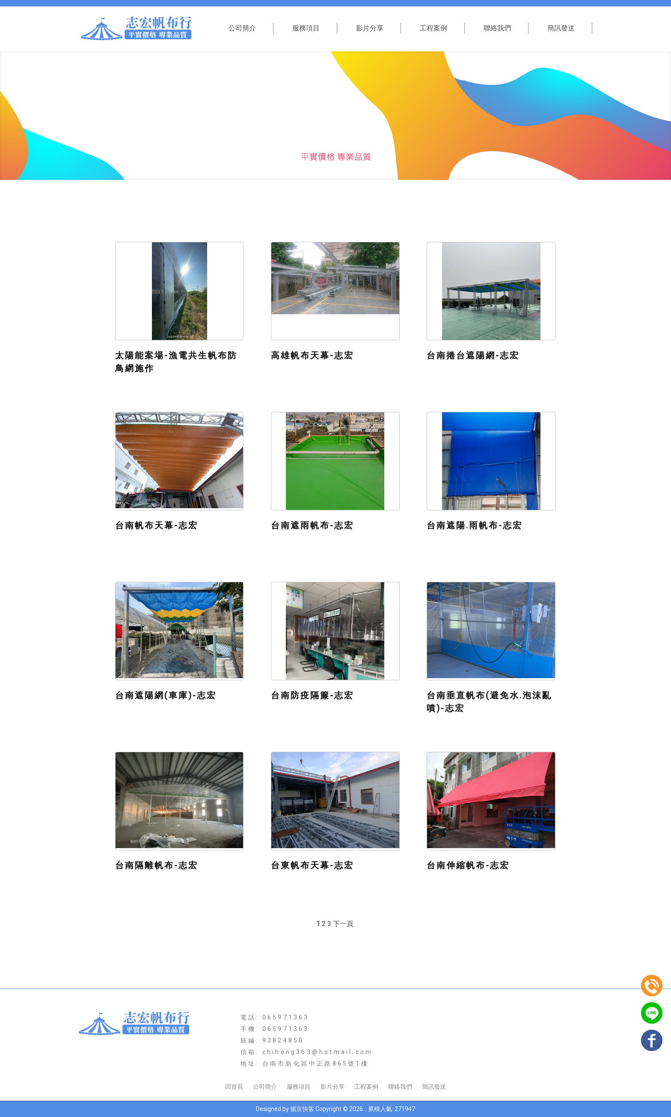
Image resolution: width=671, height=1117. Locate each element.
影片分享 (369, 28)
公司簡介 (242, 28)
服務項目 (306, 28)
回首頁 (234, 1086)
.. (365, 1108)
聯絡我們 (497, 28)
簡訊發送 (561, 28)
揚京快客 (302, 1108)
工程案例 (433, 28)
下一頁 (343, 924)
